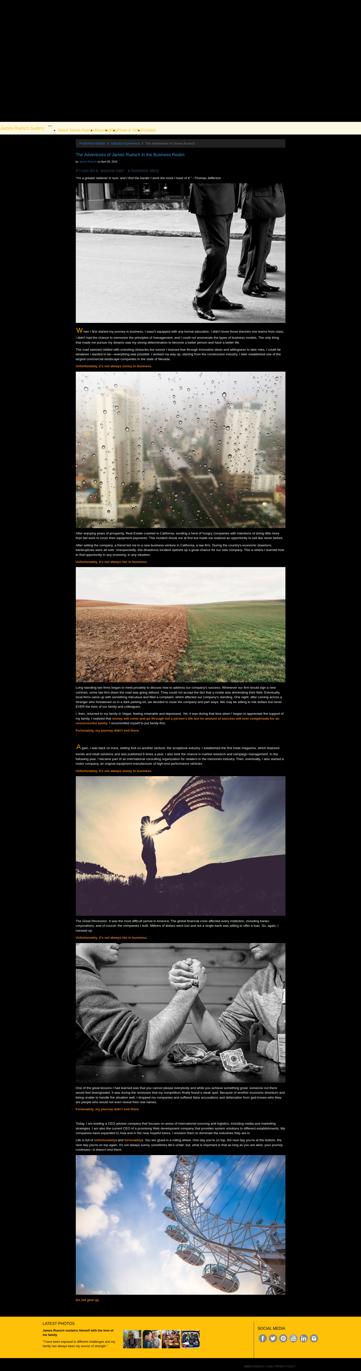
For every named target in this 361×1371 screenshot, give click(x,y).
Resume (102, 130)
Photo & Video (129, 130)
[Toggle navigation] (50, 126)
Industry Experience (125, 143)
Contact (149, 130)
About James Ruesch (76, 130)
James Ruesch (88, 161)
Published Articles (92, 143)
